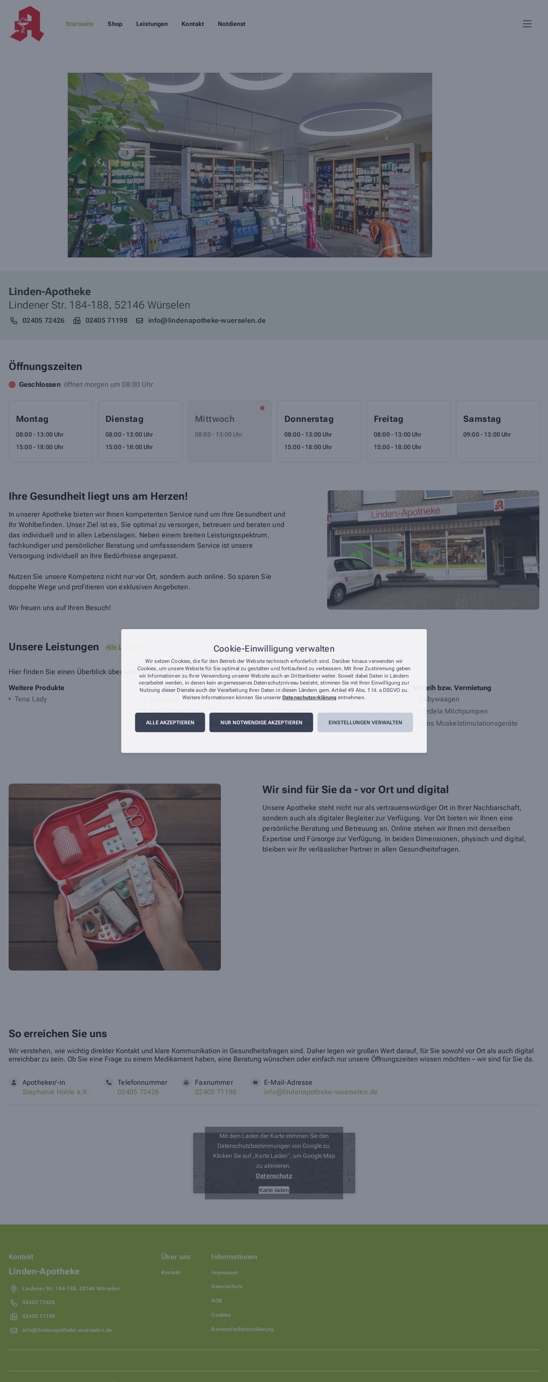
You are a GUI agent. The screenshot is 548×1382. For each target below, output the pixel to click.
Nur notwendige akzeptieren (261, 723)
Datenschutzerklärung (309, 697)
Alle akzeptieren (170, 723)
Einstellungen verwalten (365, 723)
